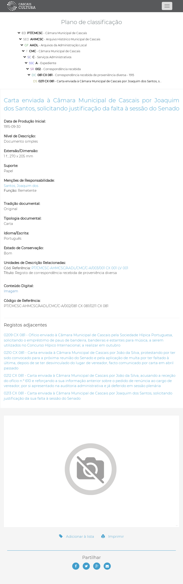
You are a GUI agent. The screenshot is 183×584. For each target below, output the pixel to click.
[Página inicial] (91, 6)
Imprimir (112, 536)
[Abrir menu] (167, 6)
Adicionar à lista (76, 536)
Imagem (11, 291)
